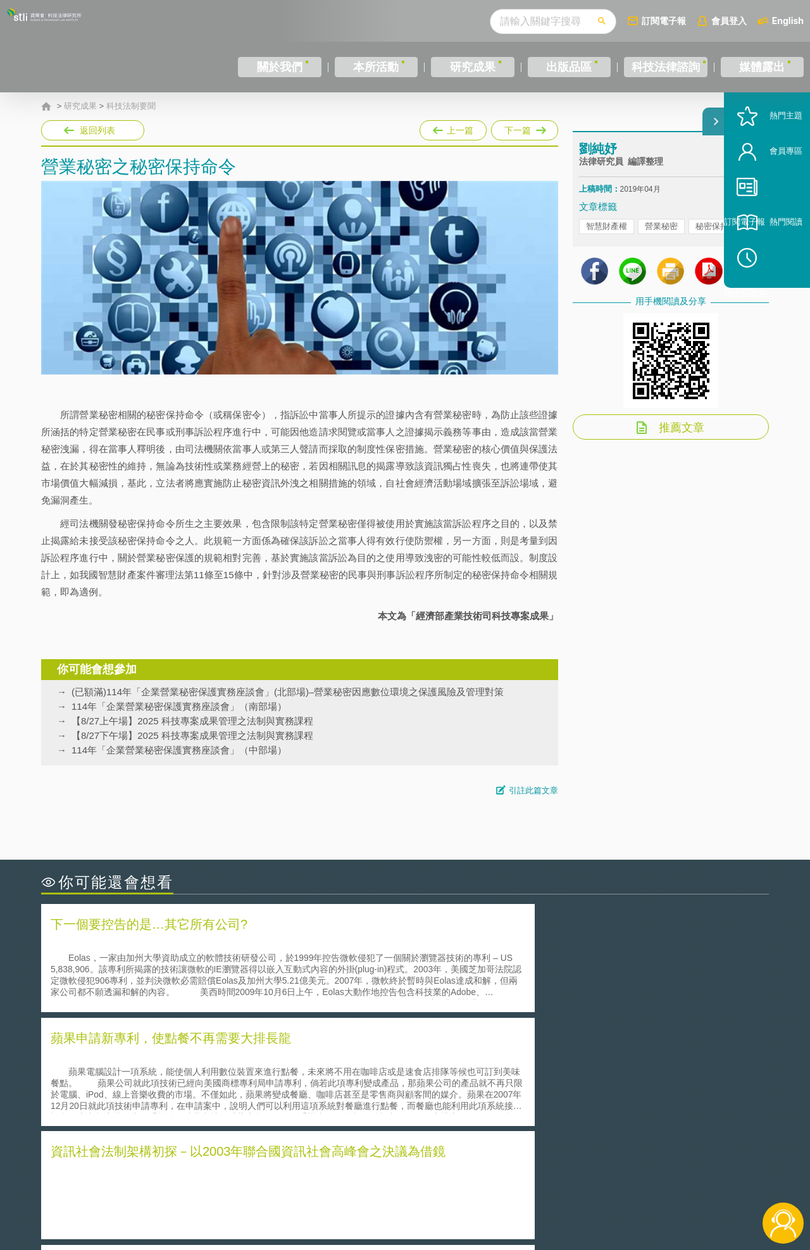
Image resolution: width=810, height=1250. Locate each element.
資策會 (586, 1180)
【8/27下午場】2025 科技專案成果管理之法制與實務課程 (192, 735)
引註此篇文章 (533, 790)
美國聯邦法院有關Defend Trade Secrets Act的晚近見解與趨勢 (181, 1076)
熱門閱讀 (767, 266)
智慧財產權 (606, 240)
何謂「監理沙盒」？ (457, 1058)
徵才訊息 (486, 1180)
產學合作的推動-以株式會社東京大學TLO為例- (512, 1111)
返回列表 (97, 130)
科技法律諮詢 (662, 67)
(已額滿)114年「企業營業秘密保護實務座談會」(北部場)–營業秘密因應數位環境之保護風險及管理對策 (288, 691)
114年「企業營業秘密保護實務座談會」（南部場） (179, 706)
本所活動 (373, 67)
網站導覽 (486, 1198)
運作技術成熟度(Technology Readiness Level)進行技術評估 (176, 1094)
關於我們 (278, 67)
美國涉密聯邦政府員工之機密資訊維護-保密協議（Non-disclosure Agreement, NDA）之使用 (214, 1112)
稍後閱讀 (772, 301)
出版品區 (562, 67)
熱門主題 (767, 159)
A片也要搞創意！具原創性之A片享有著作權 (506, 1076)
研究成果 (467, 67)
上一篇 (453, 127)
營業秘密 (661, 240)
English (788, 20)
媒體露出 (763, 67)
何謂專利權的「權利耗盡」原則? (483, 1094)
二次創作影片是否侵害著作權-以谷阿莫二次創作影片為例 (171, 1058)
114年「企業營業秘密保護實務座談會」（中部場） (179, 750)
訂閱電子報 (664, 20)
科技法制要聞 (131, 106)
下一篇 (523, 130)
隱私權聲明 (413, 1180)
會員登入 (729, 20)
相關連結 (659, 1180)
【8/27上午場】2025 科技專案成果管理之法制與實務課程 (192, 720)
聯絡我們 (409, 1198)
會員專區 (767, 195)
